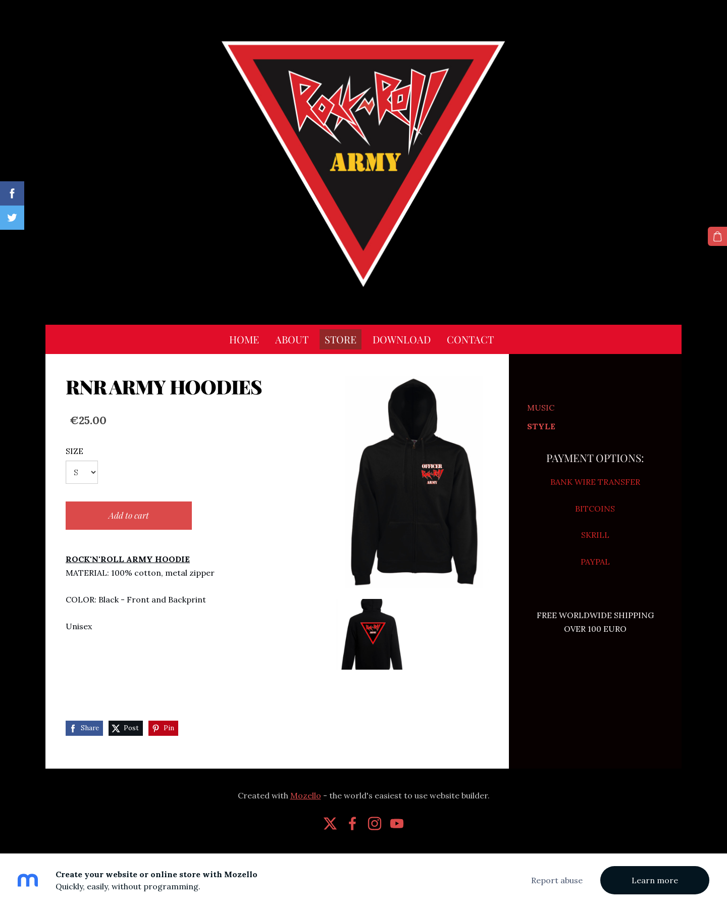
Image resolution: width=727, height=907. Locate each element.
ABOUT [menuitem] (291, 339)
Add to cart (129, 515)
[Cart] (717, 236)
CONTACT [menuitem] (470, 339)
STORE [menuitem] (340, 339)
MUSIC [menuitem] (540, 407)
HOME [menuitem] (244, 339)
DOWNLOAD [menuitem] (402, 339)
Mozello (305, 795)
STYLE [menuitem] (541, 426)
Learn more (655, 880)
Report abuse (557, 880)
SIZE (74, 451)
